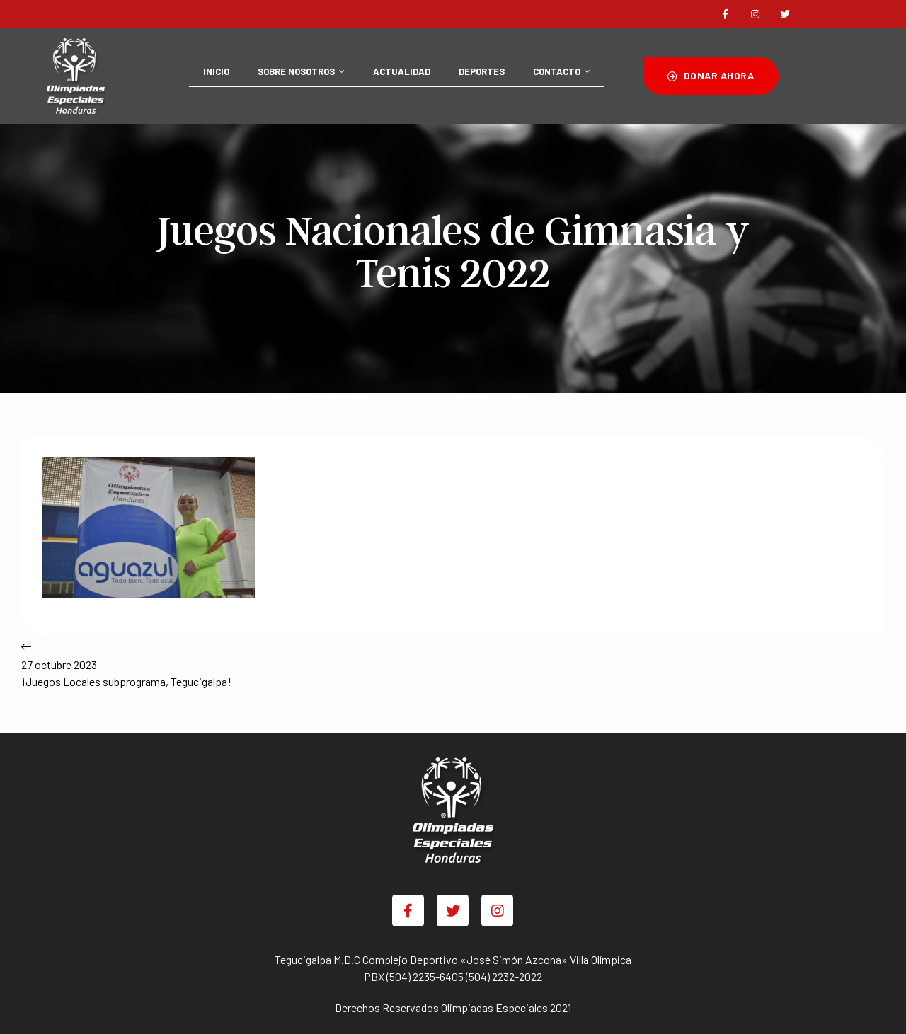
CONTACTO (561, 71)
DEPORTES (482, 71)
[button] (711, 75)
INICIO (216, 71)
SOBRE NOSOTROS (301, 71)
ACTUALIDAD (401, 71)
